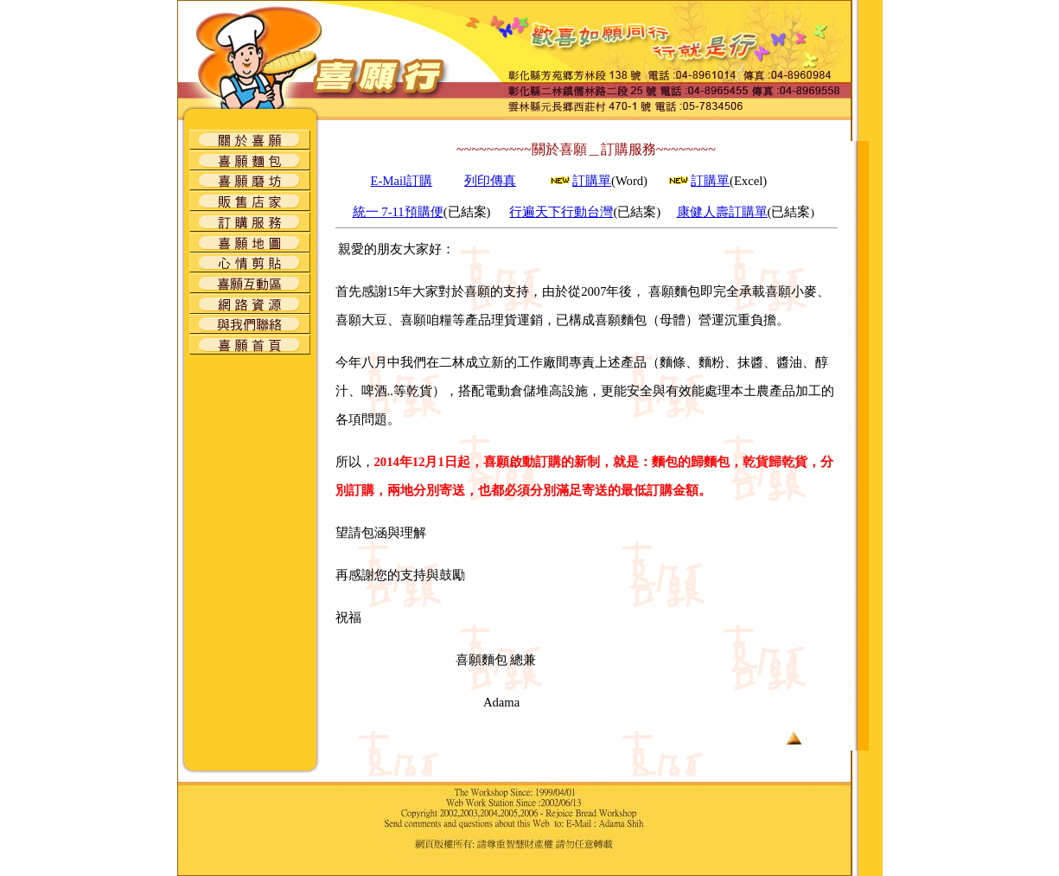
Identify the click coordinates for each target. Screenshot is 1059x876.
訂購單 (591, 181)
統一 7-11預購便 (398, 212)
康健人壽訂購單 (722, 212)
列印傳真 (490, 181)
